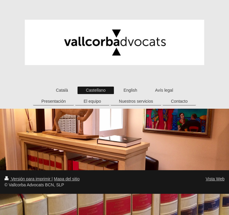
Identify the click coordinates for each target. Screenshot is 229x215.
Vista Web (215, 178)
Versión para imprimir (28, 178)
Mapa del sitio (67, 178)
